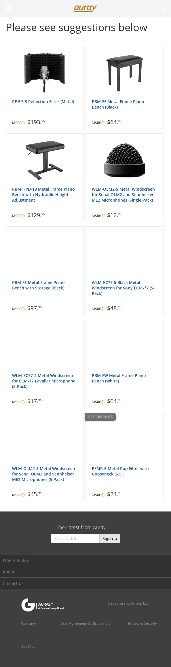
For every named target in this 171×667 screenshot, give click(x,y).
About (8, 572)
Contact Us (13, 583)
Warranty (28, 623)
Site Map (28, 646)
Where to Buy (16, 560)
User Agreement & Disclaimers (85, 623)
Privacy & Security (142, 623)
